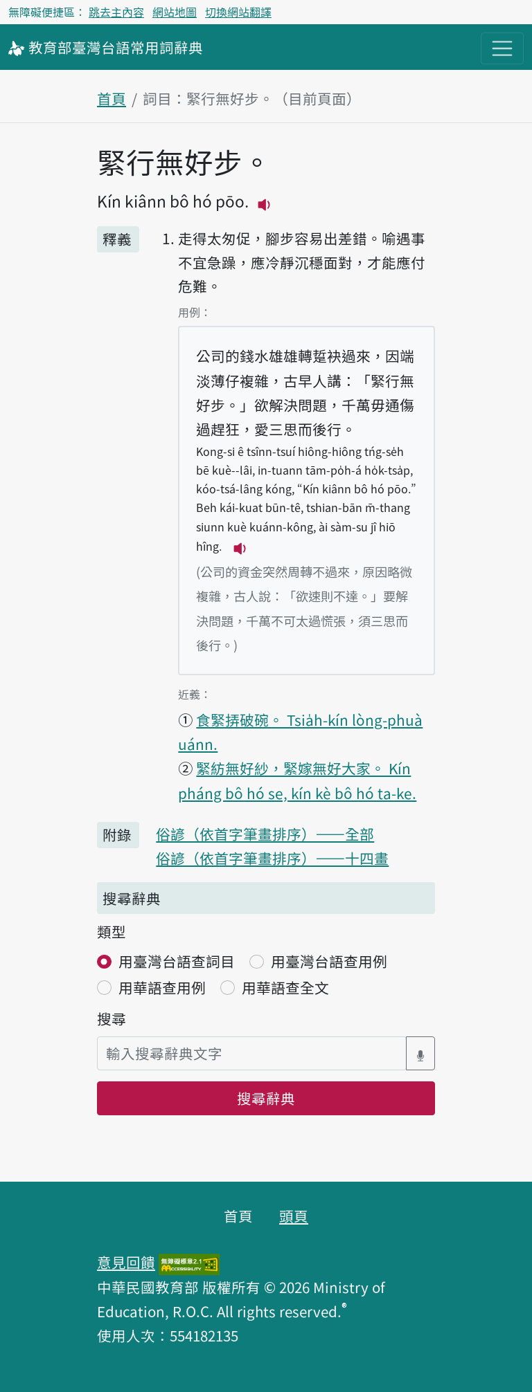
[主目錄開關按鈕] (502, 48)
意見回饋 (126, 1262)
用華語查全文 (285, 987)
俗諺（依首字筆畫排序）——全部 (265, 833)
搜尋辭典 (266, 1098)
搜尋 (111, 1018)
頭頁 (293, 1215)
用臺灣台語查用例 (329, 961)
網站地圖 (174, 11)
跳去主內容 (116, 11)
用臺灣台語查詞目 (176, 961)
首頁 (111, 98)
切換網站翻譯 (238, 11)
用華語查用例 (162, 987)
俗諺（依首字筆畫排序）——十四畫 (272, 858)
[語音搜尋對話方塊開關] (420, 1053)
